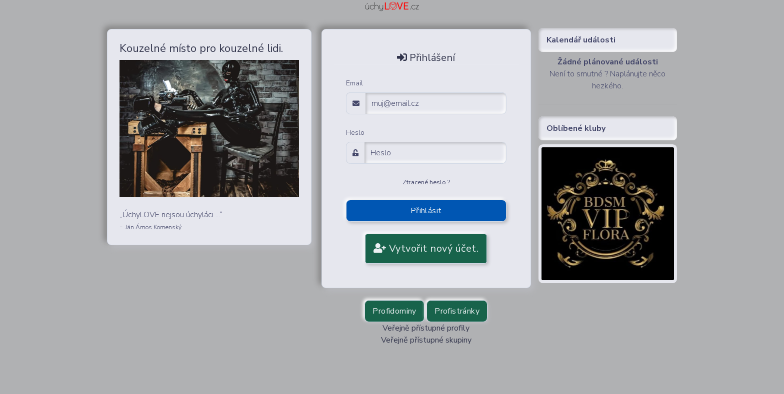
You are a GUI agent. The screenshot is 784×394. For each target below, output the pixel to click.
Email (354, 83)
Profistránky (457, 311)
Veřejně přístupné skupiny (426, 340)
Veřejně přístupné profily (426, 328)
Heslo (355, 132)
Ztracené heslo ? (426, 182)
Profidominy (394, 311)
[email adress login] (436, 103)
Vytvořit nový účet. (426, 248)
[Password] (435, 153)
